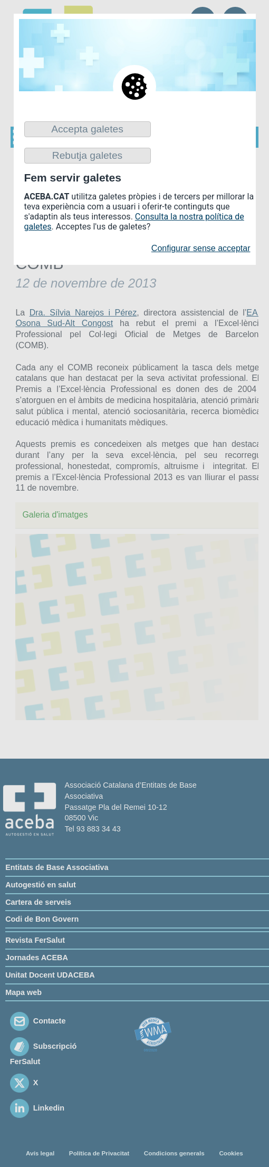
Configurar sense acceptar (201, 248)
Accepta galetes (87, 129)
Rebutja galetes (87, 155)
